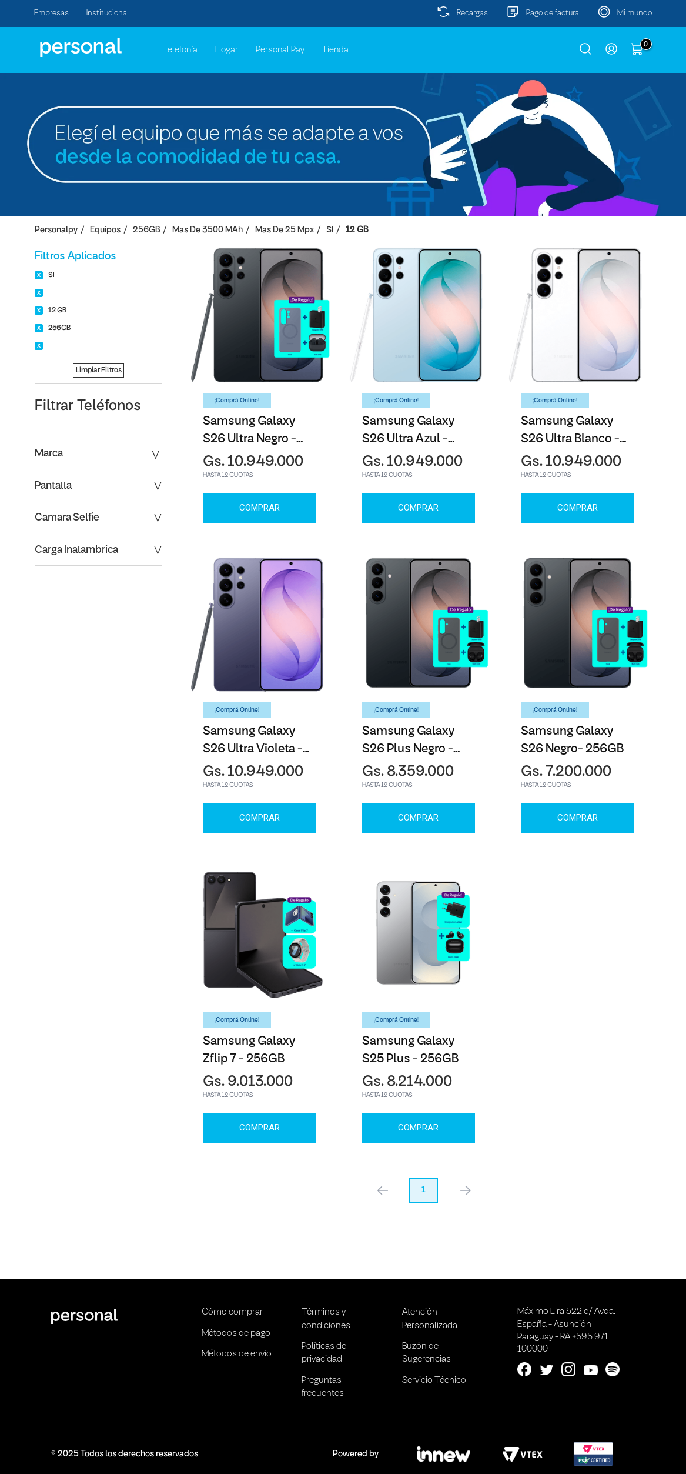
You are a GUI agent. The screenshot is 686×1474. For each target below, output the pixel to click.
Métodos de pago (236, 1333)
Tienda (335, 50)
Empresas (51, 13)
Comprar (259, 507)
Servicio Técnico (434, 1380)
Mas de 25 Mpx (284, 230)
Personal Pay (280, 50)
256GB (146, 230)
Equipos (105, 230)
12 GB (357, 230)
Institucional (107, 13)
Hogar (226, 50)
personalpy (56, 230)
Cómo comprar (232, 1312)
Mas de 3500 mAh (207, 230)
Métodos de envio (237, 1354)
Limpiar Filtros (99, 370)
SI (329, 230)
